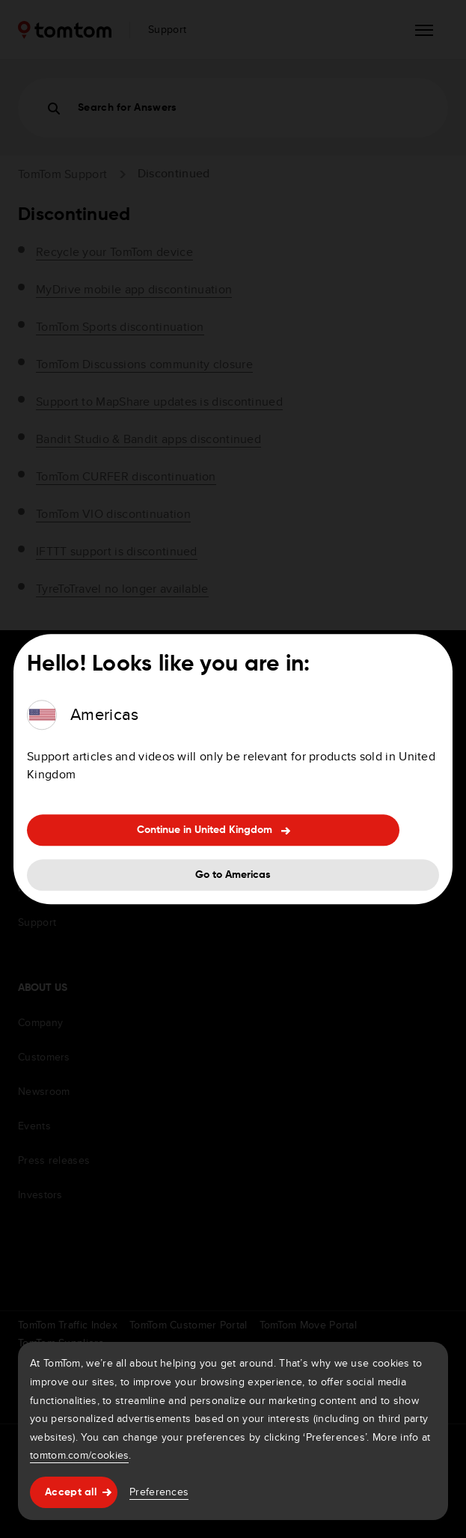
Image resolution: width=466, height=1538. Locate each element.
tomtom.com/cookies (79, 1454)
